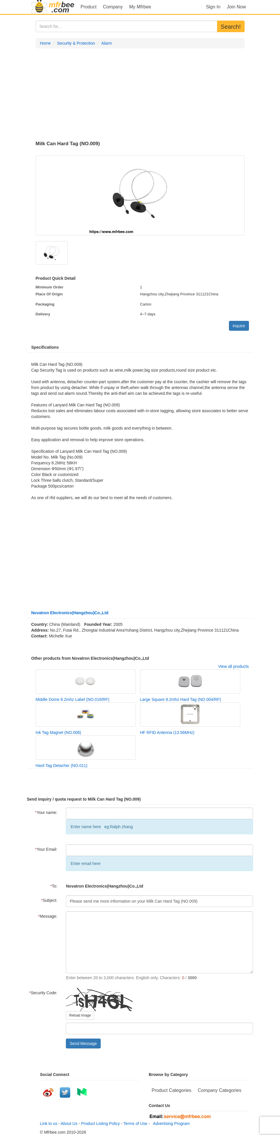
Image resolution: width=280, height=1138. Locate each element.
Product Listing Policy (100, 1123)
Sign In (213, 6)
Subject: (49, 900)
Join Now (236, 6)
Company (113, 6)
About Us (69, 1123)
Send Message (83, 1043)
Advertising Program (170, 1123)
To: (53, 886)
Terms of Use (135, 1123)
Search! (231, 26)
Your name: (46, 812)
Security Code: (43, 992)
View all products (233, 666)
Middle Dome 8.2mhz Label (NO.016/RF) (72, 699)
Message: (47, 916)
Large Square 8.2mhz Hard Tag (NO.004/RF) (180, 699)
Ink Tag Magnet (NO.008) (58, 732)
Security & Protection (76, 43)
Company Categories (219, 1090)
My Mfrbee (140, 6)
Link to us (48, 1123)
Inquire (239, 325)
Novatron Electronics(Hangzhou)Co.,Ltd (70, 612)
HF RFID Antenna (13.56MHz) (167, 732)
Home (45, 43)
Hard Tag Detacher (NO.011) (62, 765)
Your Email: (46, 849)
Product (89, 6)
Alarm (106, 43)
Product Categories (172, 1090)
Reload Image (80, 1015)
